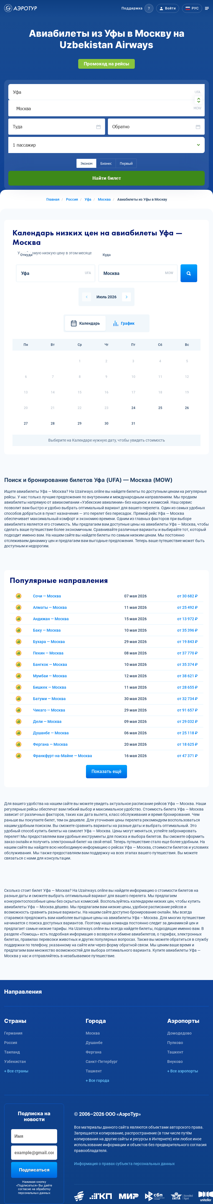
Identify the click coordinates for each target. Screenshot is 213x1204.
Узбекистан (15, 1061)
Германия (13, 1033)
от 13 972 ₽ (187, 619)
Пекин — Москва (48, 653)
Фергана (94, 1052)
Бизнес (106, 163)
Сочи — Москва (47, 596)
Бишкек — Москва (49, 687)
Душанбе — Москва (51, 733)
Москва (93, 1033)
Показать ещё (106, 771)
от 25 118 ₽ (187, 733)
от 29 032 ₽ (187, 721)
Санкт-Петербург (102, 1061)
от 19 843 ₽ (187, 641)
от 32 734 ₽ (187, 698)
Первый (126, 163)
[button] (137, 8)
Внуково (175, 1061)
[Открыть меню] (207, 8)
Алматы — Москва (50, 607)
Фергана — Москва (50, 744)
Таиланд (12, 1052)
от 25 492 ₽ (187, 607)
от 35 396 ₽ (187, 630)
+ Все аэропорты (182, 1071)
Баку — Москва (47, 630)
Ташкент (94, 1071)
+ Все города (97, 1080)
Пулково (175, 1042)
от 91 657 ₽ (187, 710)
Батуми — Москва (49, 698)
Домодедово (179, 1033)
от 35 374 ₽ (187, 664)
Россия (10, 1042)
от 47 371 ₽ (187, 756)
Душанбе (94, 1042)
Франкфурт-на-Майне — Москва (62, 756)
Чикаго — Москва (49, 710)
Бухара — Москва (49, 641)
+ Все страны (16, 1071)
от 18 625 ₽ (187, 744)
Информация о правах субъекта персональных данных (124, 1163)
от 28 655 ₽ (187, 687)
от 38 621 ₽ (187, 676)
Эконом (86, 163)
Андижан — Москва (51, 619)
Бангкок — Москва (50, 664)
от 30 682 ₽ (187, 596)
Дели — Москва (47, 721)
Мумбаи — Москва (50, 676)
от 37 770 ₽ (187, 653)
